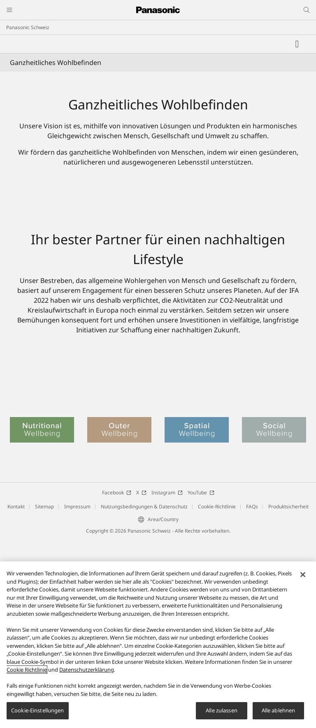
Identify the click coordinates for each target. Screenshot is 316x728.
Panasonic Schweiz (27, 27)
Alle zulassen (221, 710)
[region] (158, 644)
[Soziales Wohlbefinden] (158, 514)
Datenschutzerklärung (86, 669)
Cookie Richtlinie (27, 669)
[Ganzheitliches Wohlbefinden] (158, 146)
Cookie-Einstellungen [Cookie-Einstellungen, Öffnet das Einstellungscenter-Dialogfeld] (37, 710)
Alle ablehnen (278, 710)
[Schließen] (303, 575)
